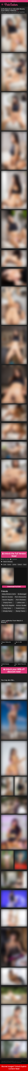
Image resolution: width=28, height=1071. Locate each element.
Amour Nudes (21, 605)
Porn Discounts (20, 597)
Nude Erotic (20, 608)
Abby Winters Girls (9, 594)
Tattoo (20, 564)
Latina (14, 564)
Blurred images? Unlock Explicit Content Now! (13, 1068)
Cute (4, 564)
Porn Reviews (21, 600)
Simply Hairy (7, 611)
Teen (24, 564)
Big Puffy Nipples (8, 605)
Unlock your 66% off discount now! (14, 670)
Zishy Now (7, 608)
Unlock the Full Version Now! (14, 554)
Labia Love (14, 1)
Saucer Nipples (7, 600)
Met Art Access (7, 597)
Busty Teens (20, 611)
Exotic (9, 564)
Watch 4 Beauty (11, 10)
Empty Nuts (7, 603)
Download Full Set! (14, 587)
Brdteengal (22, 594)
